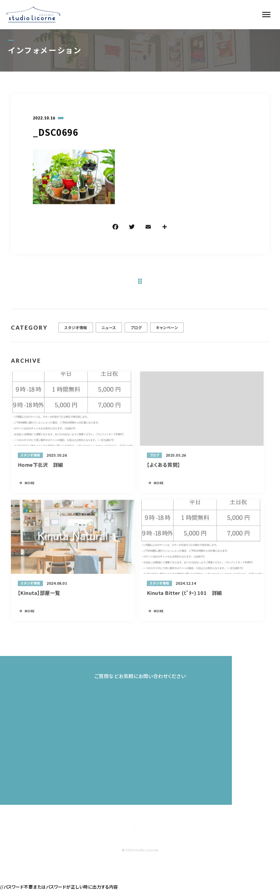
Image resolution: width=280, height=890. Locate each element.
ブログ (136, 329)
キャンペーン (167, 329)
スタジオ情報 (75, 329)
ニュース (108, 329)
